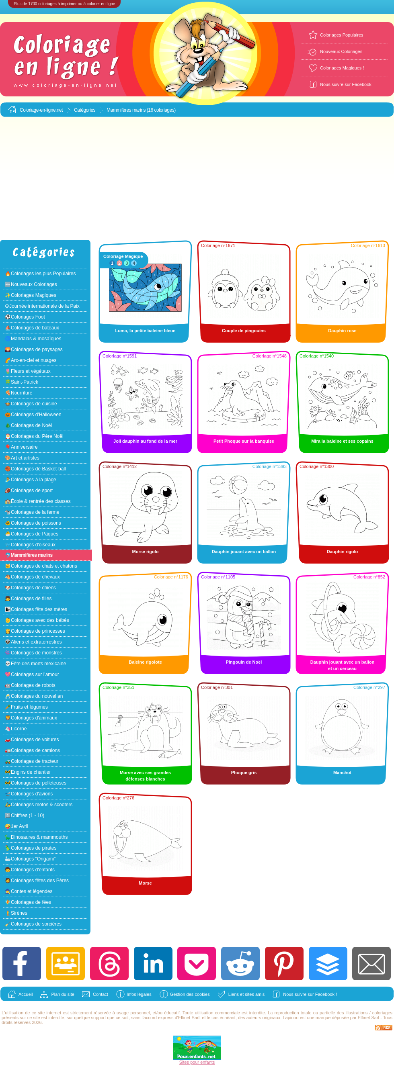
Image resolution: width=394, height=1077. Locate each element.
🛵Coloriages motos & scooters (38, 804)
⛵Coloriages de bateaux (32, 328)
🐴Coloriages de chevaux (32, 577)
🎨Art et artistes (22, 458)
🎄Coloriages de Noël (28, 425)
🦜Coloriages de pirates (30, 848)
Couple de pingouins (244, 330)
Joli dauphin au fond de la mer (145, 441)
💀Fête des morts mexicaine (35, 663)
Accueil (25, 994)
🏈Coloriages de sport (29, 490)
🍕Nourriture (18, 393)
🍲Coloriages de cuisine (31, 404)
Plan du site (62, 994)
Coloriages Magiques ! (342, 67)
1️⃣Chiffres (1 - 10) (24, 815)
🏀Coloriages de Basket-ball (35, 469)
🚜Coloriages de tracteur (31, 761)
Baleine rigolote (145, 662)
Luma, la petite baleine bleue (145, 330)
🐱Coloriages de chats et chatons (41, 566)
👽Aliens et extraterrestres (33, 642)
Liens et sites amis (246, 994)
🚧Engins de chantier (28, 772)
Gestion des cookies (190, 994)
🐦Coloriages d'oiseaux (30, 545)
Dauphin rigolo (342, 551)
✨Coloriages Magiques (30, 295)
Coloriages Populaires (341, 35)
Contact (100, 994)
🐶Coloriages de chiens (30, 588)
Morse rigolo (145, 551)
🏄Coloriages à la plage (30, 479)
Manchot (342, 772)
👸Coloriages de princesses (35, 631)
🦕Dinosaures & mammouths (36, 837)
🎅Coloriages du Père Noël (34, 436)
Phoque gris (244, 772)
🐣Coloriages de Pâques (31, 534)
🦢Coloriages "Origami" (30, 859)
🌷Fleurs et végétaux (28, 371)
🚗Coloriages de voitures (32, 739)
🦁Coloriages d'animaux (31, 718)
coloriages (382, 1012)
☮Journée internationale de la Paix (42, 306)
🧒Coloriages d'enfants (30, 870)
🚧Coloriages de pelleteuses (35, 783)
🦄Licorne (16, 729)
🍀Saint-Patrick (21, 382)
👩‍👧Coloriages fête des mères (36, 609)
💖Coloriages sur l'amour (32, 674)
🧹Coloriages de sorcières (33, 924)
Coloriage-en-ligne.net (41, 110)
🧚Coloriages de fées (28, 902)
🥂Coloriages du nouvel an (34, 696)
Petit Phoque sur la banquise (243, 441)
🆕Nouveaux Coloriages (31, 284)
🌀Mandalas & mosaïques (33, 338)
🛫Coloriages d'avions (29, 794)
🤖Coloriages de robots (30, 685)
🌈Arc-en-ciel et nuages (30, 360)
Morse (145, 883)
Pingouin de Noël (244, 662)
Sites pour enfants (197, 1062)
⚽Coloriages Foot (25, 317)
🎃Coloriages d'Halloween (33, 414)
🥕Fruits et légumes (26, 707)
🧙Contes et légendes (28, 891)
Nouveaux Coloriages (341, 51)
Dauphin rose (342, 330)
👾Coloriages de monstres (33, 653)
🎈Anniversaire (21, 447)
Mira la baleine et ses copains (342, 441)
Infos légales (139, 994)
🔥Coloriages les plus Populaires (40, 273)
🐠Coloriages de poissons (33, 523)
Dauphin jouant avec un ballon (244, 551)
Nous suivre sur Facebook (345, 84)
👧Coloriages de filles (28, 598)
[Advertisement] (197, 179)
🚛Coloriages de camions (32, 750)
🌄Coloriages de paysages (34, 349)
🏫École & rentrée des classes (38, 501)
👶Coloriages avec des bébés (37, 620)
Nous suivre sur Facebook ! (310, 994)
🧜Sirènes (16, 913)
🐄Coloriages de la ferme (32, 512)
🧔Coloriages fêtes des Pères (37, 880)
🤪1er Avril (16, 826)
